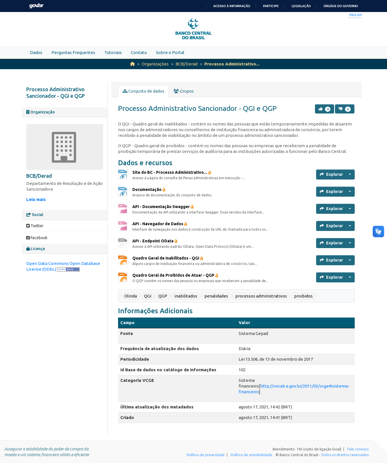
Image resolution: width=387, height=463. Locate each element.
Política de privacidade (206, 455)
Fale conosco (358, 449)
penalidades (216, 296)
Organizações (155, 63)
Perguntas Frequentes (73, 52)
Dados (36, 52)
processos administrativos (261, 296)
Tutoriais (113, 52)
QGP (162, 296)
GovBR (36, 6)
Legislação (301, 6)
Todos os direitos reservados (345, 455)
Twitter (34, 225)
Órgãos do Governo (341, 6)
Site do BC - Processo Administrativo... (171, 172)
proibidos (303, 296)
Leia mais (36, 199)
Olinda (130, 296)
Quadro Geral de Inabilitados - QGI (167, 258)
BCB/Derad (186, 63)
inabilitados (185, 296)
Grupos (183, 91)
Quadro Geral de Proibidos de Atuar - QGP (175, 275)
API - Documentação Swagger (163, 206)
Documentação (148, 189)
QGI (147, 296)
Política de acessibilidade (251, 455)
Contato (139, 52)
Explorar (331, 174)
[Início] (132, 63)
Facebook (36, 238)
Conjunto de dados (143, 91)
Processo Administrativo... (232, 63)
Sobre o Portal (170, 52)
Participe (271, 6)
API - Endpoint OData (154, 241)
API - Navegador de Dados (159, 223)
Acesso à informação (231, 6)
